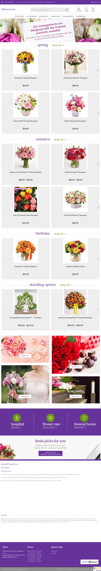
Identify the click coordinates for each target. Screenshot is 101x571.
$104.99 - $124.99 (25, 325)
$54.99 (26, 274)
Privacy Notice (71, 569)
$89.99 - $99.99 (26, 180)
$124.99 (25, 223)
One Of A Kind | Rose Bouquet (25, 215)
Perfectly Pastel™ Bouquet (75, 215)
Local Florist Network (83, 569)
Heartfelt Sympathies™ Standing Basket (75, 318)
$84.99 (75, 85)
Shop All (57, 45)
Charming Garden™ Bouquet (75, 78)
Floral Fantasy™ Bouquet (75, 172)
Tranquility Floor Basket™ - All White (26, 318)
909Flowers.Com (8, 9)
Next (98, 70)
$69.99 (26, 85)
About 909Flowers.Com (9, 464)
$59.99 (26, 128)
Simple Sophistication (75, 266)
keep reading (5, 467)
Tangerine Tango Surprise (26, 266)
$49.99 (75, 128)
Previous (3, 70)
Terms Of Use (61, 569)
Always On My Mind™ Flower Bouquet (26, 172)
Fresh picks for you (50, 444)
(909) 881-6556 (8, 2)
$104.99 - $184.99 (75, 325)
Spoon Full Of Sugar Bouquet (25, 121)
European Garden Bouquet (26, 78)
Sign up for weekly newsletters (50, 453)
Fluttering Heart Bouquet (75, 121)
